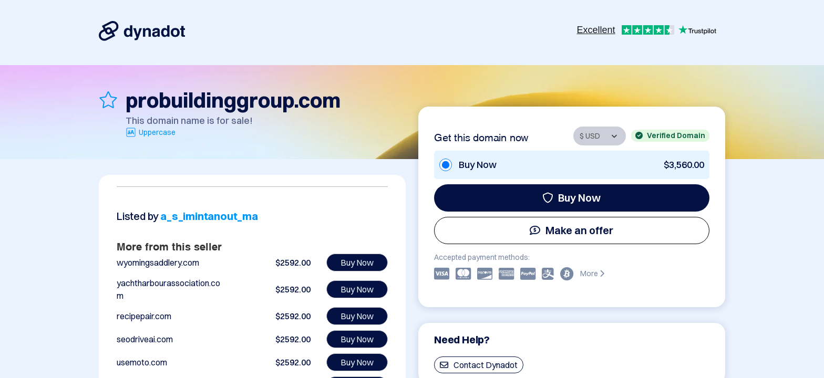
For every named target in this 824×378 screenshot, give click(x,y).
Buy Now (571, 197)
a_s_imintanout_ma (209, 216)
